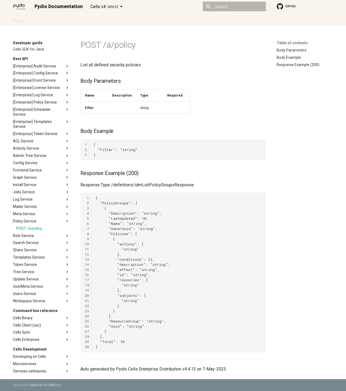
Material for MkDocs (45, 385)
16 (87, 274)
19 (87, 290)
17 (87, 279)
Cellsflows (66, 20)
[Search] (234, 6)
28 (87, 336)
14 (87, 264)
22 (87, 305)
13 (87, 259)
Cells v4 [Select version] (104, 6)
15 (87, 269)
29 (87, 341)
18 (87, 285)
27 (87, 331)
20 (87, 295)
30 (87, 346)
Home (18, 20)
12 (87, 254)
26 (87, 326)
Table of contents (292, 43)
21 (87, 300)
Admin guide (40, 20)
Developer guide (95, 20)
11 (87, 249)
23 (87, 310)
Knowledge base (129, 20)
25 (87, 321)
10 (87, 244)
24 (87, 316)
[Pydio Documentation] (19, 6)
